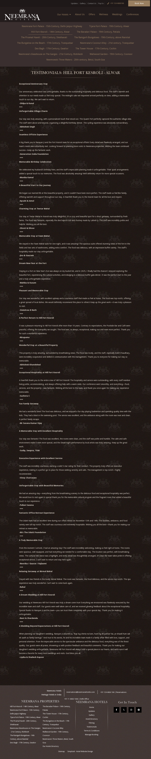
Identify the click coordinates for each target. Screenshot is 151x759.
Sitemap (61, 751)
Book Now (139, 3)
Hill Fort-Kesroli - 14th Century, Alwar (50, 32)
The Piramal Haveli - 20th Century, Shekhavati (44, 37)
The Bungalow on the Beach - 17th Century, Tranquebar (45, 43)
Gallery (82, 3)
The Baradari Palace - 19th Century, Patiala (98, 32)
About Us (80, 14)
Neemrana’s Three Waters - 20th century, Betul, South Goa (75, 59)
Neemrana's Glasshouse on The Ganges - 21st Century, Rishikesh (51, 54)
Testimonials (92, 727)
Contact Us (92, 3)
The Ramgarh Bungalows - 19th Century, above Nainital (102, 37)
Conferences (132, 14)
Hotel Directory (92, 719)
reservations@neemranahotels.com (80, 692)
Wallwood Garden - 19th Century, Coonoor (111, 54)
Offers (92, 14)
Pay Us (101, 3)
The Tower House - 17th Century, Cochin (95, 48)
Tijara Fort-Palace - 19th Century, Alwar (109, 26)
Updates (74, 3)
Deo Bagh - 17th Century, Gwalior (51, 48)
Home (91, 707)
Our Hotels (64, 14)
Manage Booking (91, 735)
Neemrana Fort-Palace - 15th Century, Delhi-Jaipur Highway (52, 26)
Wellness (103, 14)
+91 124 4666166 (115, 3)
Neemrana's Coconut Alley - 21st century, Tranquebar (107, 43)
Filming (91, 723)
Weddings (117, 14)
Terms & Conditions (91, 731)
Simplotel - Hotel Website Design (80, 751)
